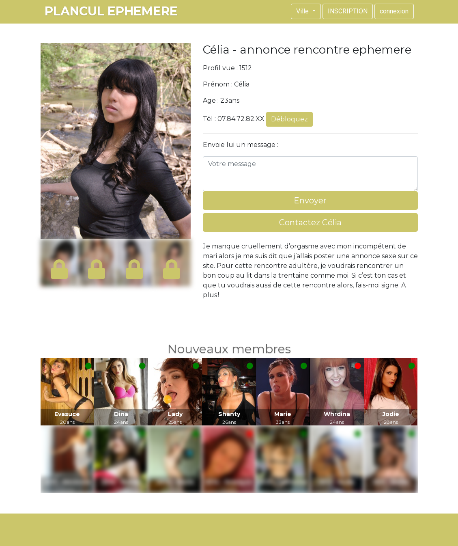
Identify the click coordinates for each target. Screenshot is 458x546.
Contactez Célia (310, 222)
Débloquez (289, 119)
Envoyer (310, 200)
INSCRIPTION (348, 11)
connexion (394, 11)
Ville (303, 11)
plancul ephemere (111, 11)
